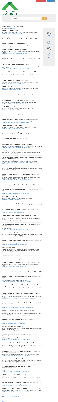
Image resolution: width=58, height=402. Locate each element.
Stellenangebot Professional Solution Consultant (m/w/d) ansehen (14, 103)
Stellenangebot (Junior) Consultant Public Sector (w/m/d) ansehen (14, 362)
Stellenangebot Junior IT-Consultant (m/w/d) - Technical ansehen (13, 128)
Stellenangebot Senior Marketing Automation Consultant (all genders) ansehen (16, 355)
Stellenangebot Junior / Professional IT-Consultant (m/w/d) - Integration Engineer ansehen (18, 220)
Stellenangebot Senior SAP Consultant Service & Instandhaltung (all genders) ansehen (17, 315)
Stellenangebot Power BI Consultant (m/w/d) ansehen (11, 199)
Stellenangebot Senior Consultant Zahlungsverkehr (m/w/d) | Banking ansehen (16, 339)
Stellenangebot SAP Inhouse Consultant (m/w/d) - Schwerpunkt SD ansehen (15, 68)
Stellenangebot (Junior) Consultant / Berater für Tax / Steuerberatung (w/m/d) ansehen (17, 347)
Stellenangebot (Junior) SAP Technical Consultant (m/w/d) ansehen (14, 46)
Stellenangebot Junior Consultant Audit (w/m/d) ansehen (12, 134)
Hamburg (48, 53)
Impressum (3, 401)
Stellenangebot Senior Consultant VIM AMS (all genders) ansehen (14, 272)
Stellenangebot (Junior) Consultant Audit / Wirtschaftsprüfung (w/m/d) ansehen (16, 236)
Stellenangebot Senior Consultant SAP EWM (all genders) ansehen (14, 266)
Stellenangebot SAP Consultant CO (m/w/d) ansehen (11, 89)
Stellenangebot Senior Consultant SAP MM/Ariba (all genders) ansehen (15, 53)
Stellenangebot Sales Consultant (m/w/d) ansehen (11, 251)
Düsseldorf (48, 58)
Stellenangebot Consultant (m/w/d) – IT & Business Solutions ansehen (14, 39)
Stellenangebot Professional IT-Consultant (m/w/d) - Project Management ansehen (16, 147)
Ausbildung (48, 41)
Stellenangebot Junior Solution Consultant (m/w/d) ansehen (12, 109)
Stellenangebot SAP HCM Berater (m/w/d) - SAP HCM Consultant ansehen (15, 378)
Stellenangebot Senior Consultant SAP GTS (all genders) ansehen (14, 259)
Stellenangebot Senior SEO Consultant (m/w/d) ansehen (12, 33)
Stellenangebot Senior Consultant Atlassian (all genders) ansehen (14, 185)
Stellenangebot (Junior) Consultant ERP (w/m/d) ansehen (12, 170)
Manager (48, 40)
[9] (18, 396)
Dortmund (48, 59)
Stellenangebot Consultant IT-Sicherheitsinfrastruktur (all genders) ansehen (15, 193)
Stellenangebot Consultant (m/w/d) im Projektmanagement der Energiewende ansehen (17, 229)
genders (48, 36)
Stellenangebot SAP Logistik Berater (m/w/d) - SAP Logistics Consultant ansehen (16, 371)
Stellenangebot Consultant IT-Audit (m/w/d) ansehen (11, 141)
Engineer (48, 43)
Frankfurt (48, 55)
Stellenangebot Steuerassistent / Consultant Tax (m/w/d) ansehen (13, 330)
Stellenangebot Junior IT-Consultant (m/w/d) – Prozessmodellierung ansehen (15, 122)
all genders (48, 35)
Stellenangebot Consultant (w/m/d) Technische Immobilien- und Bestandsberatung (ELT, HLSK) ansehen (20, 290)
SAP (47, 42)
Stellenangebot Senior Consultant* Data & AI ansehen (11, 97)
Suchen (44, 18)
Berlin (48, 54)
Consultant (48, 37)
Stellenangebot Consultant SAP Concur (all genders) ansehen (13, 212)
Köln (47, 56)
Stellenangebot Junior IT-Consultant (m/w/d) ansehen (11, 115)
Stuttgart (48, 57)
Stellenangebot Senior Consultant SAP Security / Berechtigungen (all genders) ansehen (17, 307)
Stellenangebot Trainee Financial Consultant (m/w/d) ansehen (13, 83)
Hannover (48, 62)
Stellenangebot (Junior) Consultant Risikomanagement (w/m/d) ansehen (15, 244)
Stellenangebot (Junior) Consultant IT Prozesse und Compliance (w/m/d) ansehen (16, 281)
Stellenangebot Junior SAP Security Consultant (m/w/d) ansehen (13, 323)
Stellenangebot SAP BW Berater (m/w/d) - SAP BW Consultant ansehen (15, 385)
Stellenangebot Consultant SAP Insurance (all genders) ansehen (13, 205)
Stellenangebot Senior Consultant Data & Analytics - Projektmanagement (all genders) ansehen (19, 298)
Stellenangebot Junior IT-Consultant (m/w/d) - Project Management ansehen (15, 153)
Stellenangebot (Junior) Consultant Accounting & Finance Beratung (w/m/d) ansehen (17, 179)
